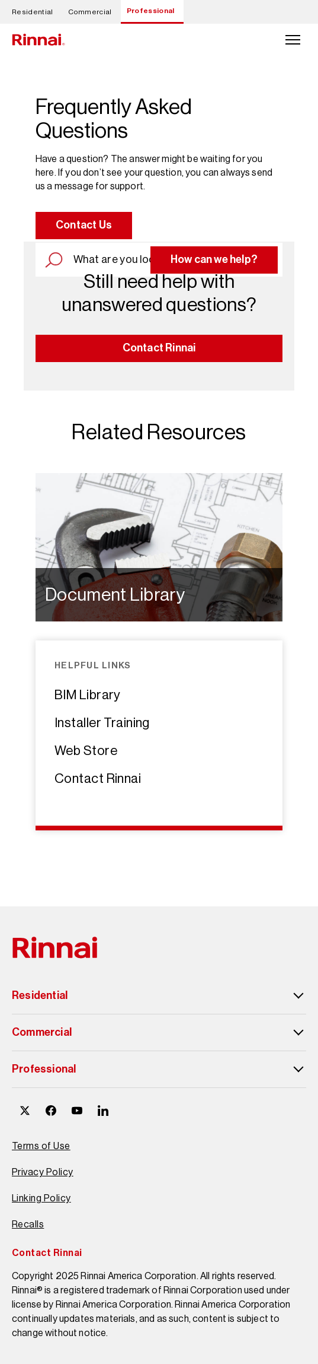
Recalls (28, 1224)
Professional (151, 11)
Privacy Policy (42, 1172)
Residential (32, 12)
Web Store (85, 750)
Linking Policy (41, 1198)
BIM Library (87, 694)
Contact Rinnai (159, 347)
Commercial (90, 12)
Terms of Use (41, 1146)
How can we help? (214, 259)
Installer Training (102, 722)
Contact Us (84, 224)
